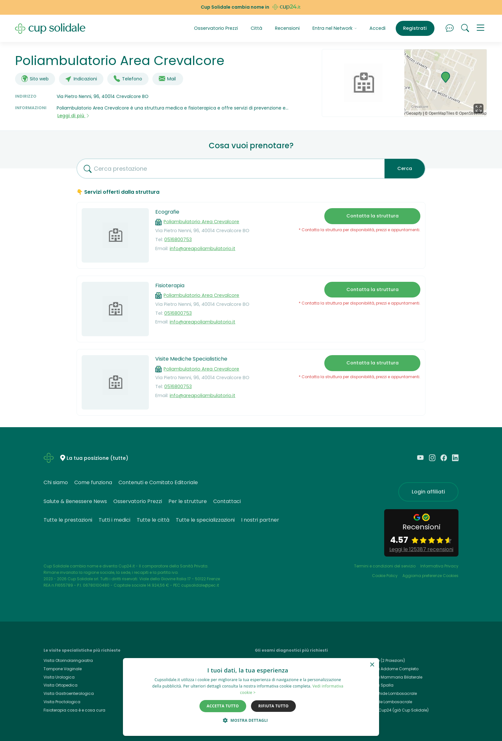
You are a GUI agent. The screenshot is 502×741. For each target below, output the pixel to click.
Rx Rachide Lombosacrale (386, 701)
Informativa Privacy (439, 566)
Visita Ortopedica (60, 685)
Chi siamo (56, 482)
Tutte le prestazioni (68, 520)
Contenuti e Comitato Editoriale (158, 482)
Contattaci (227, 501)
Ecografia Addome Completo (389, 669)
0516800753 (178, 239)
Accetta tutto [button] (223, 706)
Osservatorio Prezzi (216, 28)
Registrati (415, 28)
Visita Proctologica (62, 701)
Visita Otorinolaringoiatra (68, 660)
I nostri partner (260, 520)
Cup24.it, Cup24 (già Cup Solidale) (394, 710)
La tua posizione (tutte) (97, 458)
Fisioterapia (169, 285)
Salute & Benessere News (75, 501)
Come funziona (93, 482)
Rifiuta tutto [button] (273, 706)
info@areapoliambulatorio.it (202, 248)
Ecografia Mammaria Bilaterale (391, 677)
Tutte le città (153, 520)
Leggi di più (73, 115)
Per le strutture (187, 501)
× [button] (371, 665)
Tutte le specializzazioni (205, 520)
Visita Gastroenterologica (69, 693)
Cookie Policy (385, 575)
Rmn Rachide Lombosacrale (388, 693)
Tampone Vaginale (63, 669)
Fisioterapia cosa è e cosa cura (74, 710)
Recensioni (287, 28)
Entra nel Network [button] (334, 28)
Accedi (377, 28)
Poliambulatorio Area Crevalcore (201, 221)
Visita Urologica (59, 677)
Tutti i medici (114, 520)
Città (256, 28)
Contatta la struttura (372, 216)
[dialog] (251, 697)
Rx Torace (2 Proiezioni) (382, 660)
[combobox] (228, 168)
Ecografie (167, 212)
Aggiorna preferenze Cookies (430, 575)
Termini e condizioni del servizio (385, 566)
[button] (480, 28)
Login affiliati (428, 491)
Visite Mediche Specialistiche (191, 358)
